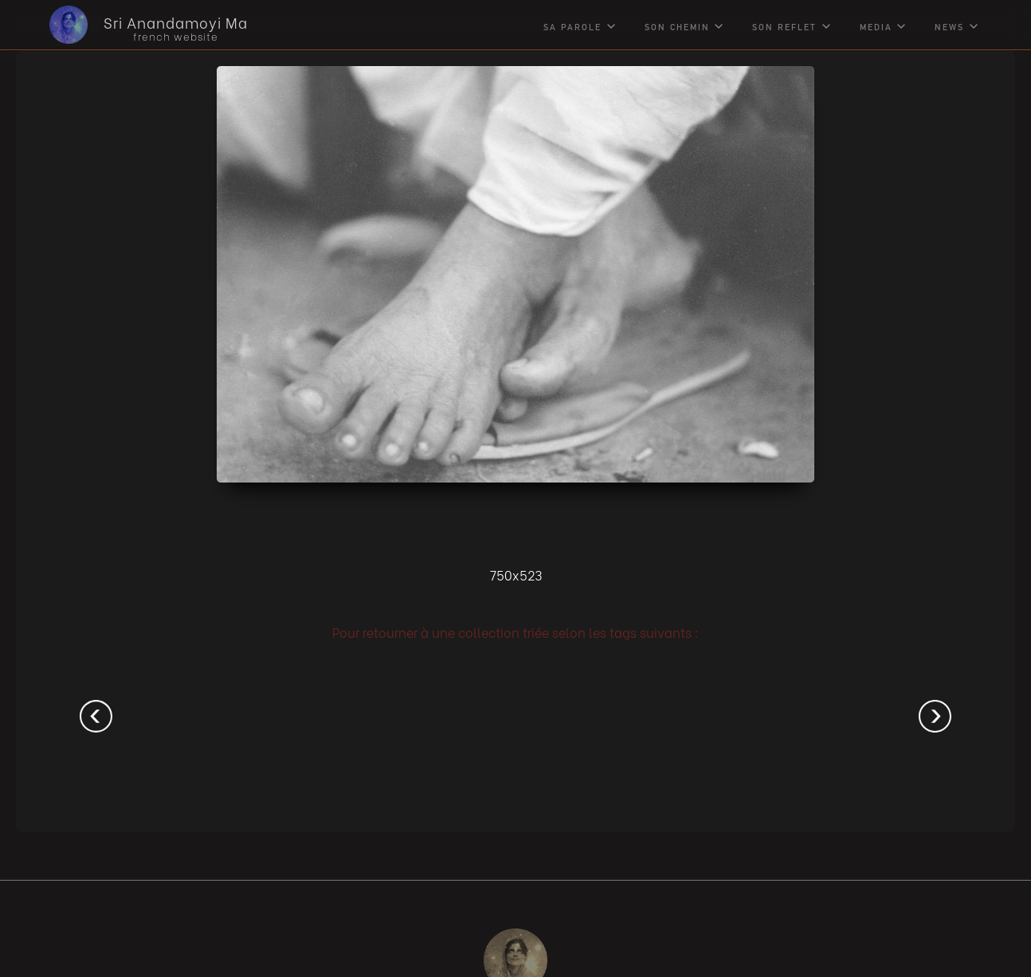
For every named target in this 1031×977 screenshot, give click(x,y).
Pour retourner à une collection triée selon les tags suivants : (515, 632)
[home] (136, 25)
